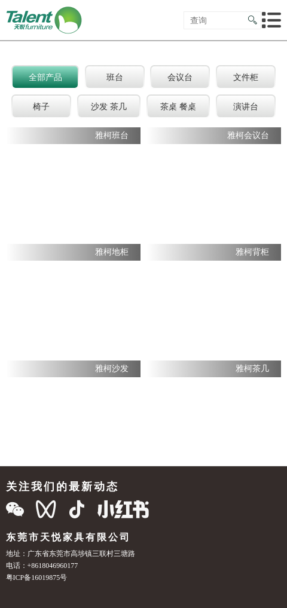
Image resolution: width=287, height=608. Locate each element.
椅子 (41, 106)
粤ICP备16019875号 (37, 577)
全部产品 (45, 77)
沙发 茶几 (109, 106)
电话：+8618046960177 (42, 565)
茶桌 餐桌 (178, 106)
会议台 (180, 77)
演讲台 (245, 106)
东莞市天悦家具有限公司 (68, 537)
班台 (114, 77)
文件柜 (245, 77)
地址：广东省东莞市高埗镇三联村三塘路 (70, 553)
